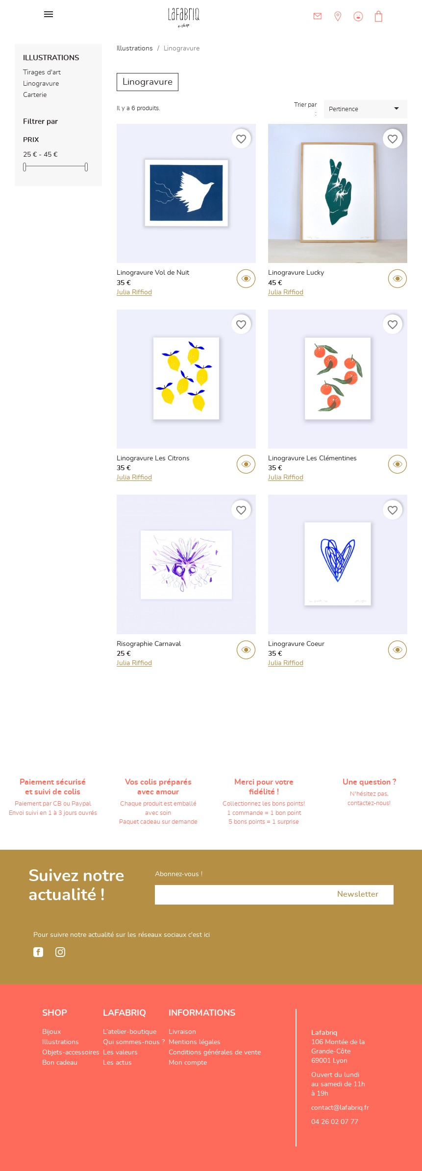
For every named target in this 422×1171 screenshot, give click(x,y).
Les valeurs (120, 1052)
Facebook (38, 952)
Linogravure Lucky (296, 272)
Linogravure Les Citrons (153, 458)
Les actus (117, 1062)
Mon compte (188, 1062)
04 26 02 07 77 (334, 1122)
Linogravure (41, 83)
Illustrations (51, 58)
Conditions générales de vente (215, 1052)
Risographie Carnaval (149, 644)
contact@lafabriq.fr (340, 1107)
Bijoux (51, 1031)
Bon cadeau (59, 1062)
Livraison (182, 1031)
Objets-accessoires (70, 1052)
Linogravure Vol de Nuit (153, 272)
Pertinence (365, 108)
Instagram (60, 952)
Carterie (35, 95)
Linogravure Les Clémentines (312, 458)
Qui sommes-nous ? (134, 1042)
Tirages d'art (42, 72)
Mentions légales (195, 1042)
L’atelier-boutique (129, 1031)
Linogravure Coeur (296, 644)
